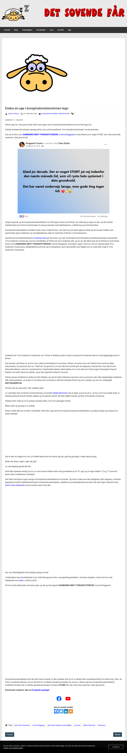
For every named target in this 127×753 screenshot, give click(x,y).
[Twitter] (61, 711)
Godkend (115, 747)
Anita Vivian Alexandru (15, 485)
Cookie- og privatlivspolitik (13, 748)
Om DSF (61, 30)
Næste (117, 734)
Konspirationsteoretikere (49, 113)
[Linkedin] (66, 711)
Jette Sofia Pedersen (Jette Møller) (59, 725)
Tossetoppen (27, 30)
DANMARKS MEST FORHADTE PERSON (40, 134)
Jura (51, 30)
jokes (21, 580)
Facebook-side (39, 238)
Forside (7, 30)
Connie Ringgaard (67, 134)
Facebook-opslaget (40, 690)
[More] (71, 711)
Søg (69, 30)
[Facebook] (56, 711)
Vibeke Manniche (59, 393)
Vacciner (77, 725)
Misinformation (64, 113)
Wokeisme (101, 725)
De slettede (41, 30)
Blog (16, 30)
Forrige (10, 734)
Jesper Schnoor (13, 113)
